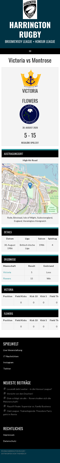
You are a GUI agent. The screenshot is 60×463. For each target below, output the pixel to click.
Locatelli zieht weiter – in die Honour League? (29, 389)
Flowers (7, 278)
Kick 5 (43, 296)
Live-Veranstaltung (12, 350)
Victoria (7, 272)
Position (7, 296)
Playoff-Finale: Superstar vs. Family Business (29, 406)
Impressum (8, 434)
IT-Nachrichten (11, 356)
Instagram (8, 362)
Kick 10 (33, 296)
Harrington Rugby (30, 29)
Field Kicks (21, 296)
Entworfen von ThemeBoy (13, 454)
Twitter (7, 368)
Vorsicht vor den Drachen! (20, 393)
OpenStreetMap (46, 213)
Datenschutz (9, 441)
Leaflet (32, 213)
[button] (30, 185)
